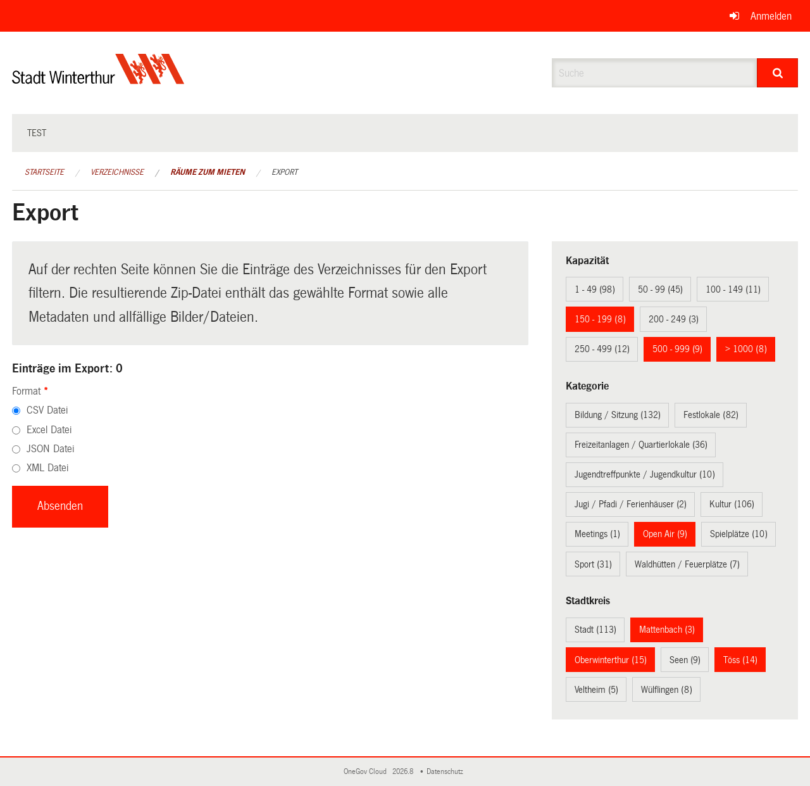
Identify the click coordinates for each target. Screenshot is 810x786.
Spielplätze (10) (739, 534)
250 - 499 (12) (602, 349)
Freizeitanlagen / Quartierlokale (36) (641, 445)
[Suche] (777, 72)
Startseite (44, 172)
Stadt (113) (595, 629)
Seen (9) (685, 660)
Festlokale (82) (710, 415)
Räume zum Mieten (207, 172)
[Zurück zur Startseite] (98, 79)
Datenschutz (447, 772)
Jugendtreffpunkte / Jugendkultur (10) (645, 474)
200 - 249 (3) (674, 319)
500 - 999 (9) (677, 349)
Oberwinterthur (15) (611, 660)
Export (284, 172)
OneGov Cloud (367, 772)
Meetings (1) (597, 534)
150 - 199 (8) (600, 319)
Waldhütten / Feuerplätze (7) (687, 564)
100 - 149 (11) (733, 289)
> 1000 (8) (746, 349)
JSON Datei (50, 448)
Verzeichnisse (117, 172)
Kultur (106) (731, 504)
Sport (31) (593, 564)
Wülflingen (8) (666, 690)
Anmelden (771, 16)
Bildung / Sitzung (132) (618, 415)
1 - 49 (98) (595, 289)
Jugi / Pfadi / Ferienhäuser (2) (631, 504)
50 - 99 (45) (660, 289)
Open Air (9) (665, 534)
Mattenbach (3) (667, 629)
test (36, 133)
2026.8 (403, 772)
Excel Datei (49, 429)
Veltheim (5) (596, 690)
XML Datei (47, 467)
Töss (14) (740, 660)
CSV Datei (47, 410)
